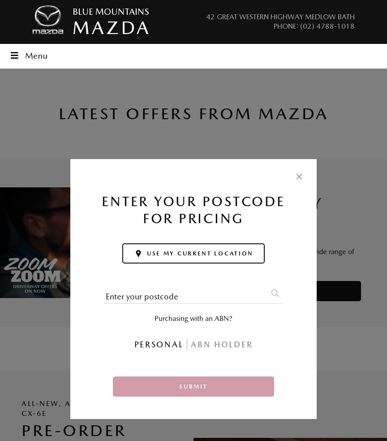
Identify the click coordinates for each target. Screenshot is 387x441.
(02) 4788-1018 (327, 26)
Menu (28, 56)
